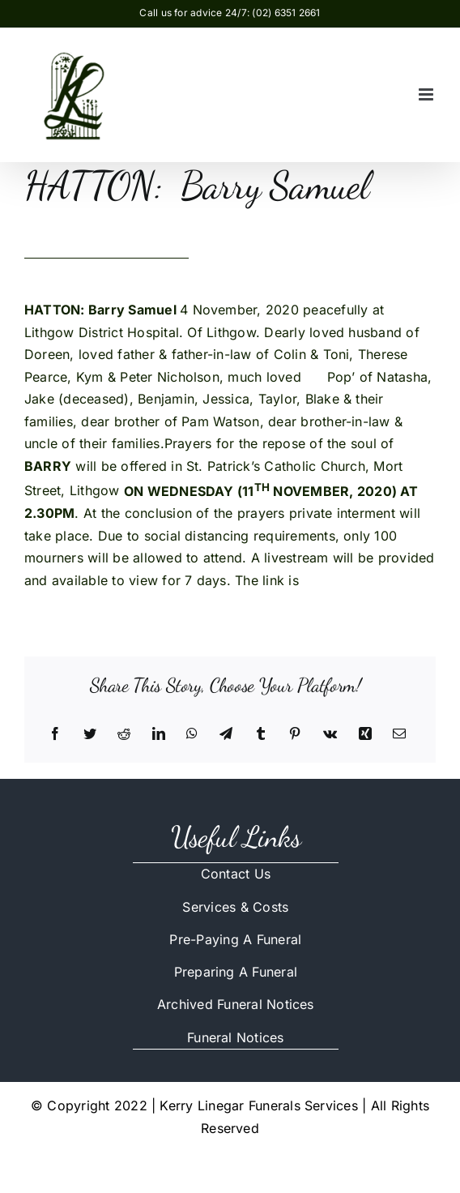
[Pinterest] (294, 734)
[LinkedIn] (158, 734)
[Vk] (330, 734)
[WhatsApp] (192, 734)
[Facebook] (55, 734)
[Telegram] (226, 734)
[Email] (399, 734)
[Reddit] (123, 734)
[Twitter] (89, 734)
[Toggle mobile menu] (427, 94)
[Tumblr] (260, 734)
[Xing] (365, 734)
